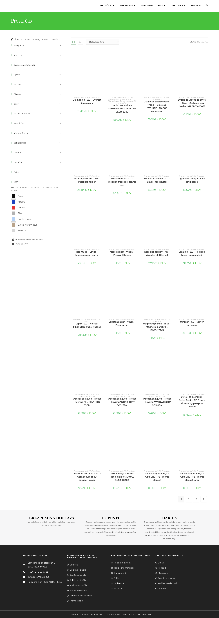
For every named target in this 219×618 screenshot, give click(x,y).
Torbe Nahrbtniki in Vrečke (127, 101)
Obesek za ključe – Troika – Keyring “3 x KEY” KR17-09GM (87, 401)
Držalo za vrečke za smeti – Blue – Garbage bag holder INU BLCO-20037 (192, 102)
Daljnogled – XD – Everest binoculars (87, 101)
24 (198, 41)
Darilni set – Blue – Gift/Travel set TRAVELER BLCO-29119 (122, 108)
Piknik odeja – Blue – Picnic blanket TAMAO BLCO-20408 (122, 476)
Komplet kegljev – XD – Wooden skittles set (157, 253)
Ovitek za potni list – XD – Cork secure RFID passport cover (87, 476)
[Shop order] (102, 41)
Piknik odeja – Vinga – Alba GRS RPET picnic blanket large (192, 476)
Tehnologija (113, 100)
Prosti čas (95, 96)
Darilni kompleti (118, 96)
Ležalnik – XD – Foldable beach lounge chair (192, 253)
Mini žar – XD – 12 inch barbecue (192, 323)
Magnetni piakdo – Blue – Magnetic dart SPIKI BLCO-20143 (157, 326)
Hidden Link (144, 614)
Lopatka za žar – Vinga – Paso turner (122, 323)
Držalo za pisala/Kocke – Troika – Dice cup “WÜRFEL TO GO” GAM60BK (157, 106)
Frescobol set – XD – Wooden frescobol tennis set (122, 181)
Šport (86, 320)
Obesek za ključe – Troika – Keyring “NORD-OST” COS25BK (122, 401)
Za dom (157, 320)
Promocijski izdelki (82, 96)
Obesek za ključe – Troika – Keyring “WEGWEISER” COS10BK (157, 401)
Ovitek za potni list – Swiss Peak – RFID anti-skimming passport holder (192, 401)
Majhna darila (81, 394)
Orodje (130, 96)
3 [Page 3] (196, 498)
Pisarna (147, 96)
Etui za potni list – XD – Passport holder (86, 180)
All (206, 41)
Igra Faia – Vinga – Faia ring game (192, 180)
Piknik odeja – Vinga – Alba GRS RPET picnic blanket (157, 476)
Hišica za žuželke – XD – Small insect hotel (157, 180)
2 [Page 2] (189, 498)
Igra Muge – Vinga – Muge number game (86, 253)
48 (202, 41)
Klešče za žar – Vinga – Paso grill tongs (122, 253)
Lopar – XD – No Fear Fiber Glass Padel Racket (87, 325)
